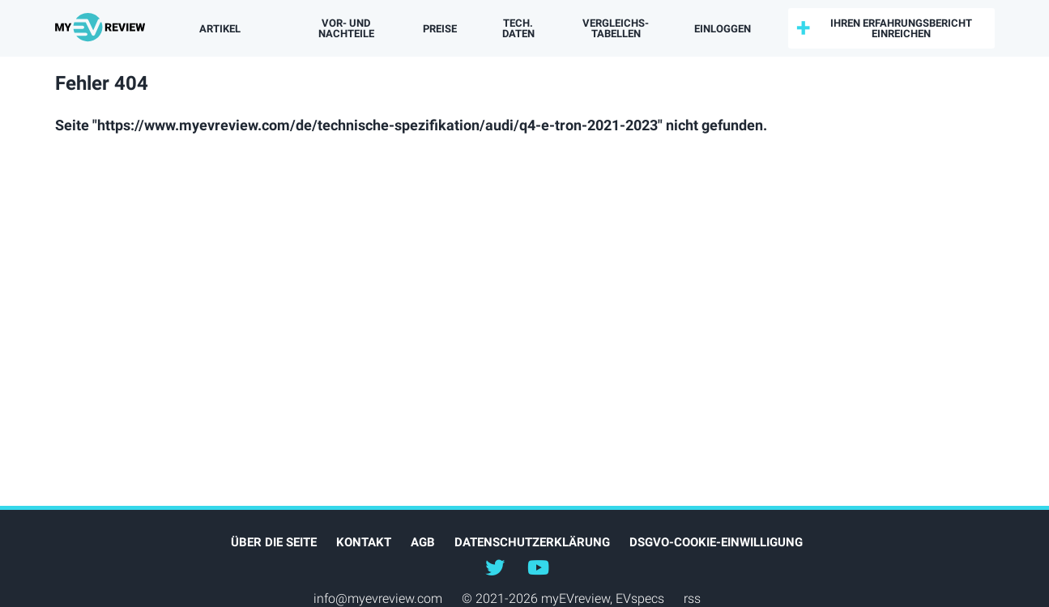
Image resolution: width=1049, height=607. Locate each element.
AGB (423, 542)
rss (692, 598)
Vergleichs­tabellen (615, 28)
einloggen (722, 29)
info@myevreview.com (377, 598)
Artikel (220, 29)
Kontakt (363, 542)
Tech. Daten (518, 28)
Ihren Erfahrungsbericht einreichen (901, 28)
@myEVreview (495, 566)
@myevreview (539, 566)
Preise (440, 29)
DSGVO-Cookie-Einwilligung (716, 542)
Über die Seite (274, 542)
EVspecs (640, 598)
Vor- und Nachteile (346, 28)
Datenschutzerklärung (532, 542)
